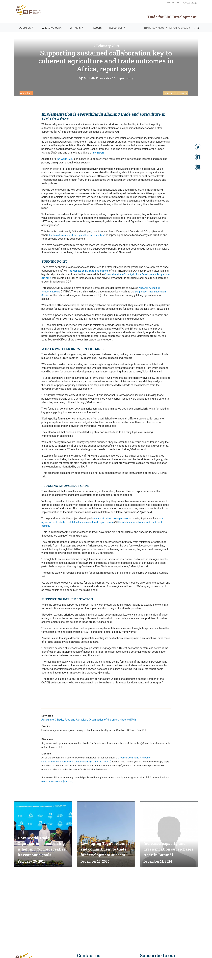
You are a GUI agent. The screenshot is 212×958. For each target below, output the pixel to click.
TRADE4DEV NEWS (154, 27)
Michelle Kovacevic (96, 78)
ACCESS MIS (190, 3)
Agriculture (26, 93)
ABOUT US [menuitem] (25, 27)
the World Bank (65, 158)
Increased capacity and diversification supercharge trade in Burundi (168, 849)
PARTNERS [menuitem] (74, 27)
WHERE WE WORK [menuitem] (51, 27)
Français (168, 93)
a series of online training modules (111, 518)
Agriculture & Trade (52, 719)
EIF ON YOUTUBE (178, 27)
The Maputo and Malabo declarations (88, 270)
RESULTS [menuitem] (97, 27)
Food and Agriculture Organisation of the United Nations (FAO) (100, 719)
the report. (98, 152)
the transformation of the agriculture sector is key (76, 235)
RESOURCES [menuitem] (115, 27)
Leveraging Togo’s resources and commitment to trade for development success (105, 849)
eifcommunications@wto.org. (57, 781)
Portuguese (181, 93)
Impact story (125, 78)
